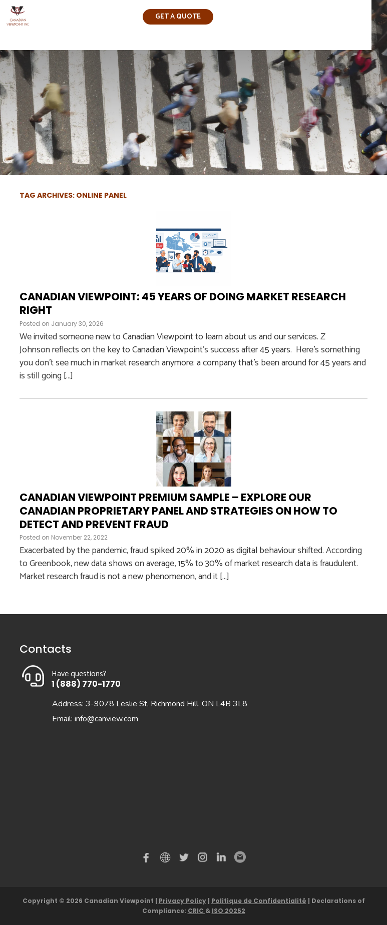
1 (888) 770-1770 (86, 684)
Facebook (148, 859)
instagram (203, 859)
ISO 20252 (228, 910)
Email (239, 857)
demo (167, 857)
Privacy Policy (182, 900)
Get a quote (178, 17)
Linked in (221, 859)
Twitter (185, 859)
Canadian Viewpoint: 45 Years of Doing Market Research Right (183, 303)
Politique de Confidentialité (258, 900)
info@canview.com (106, 718)
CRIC (196, 910)
